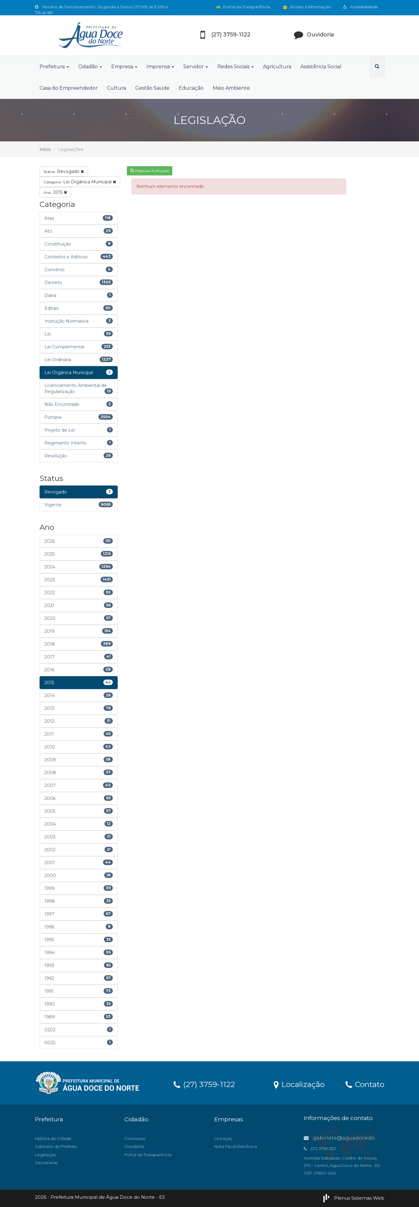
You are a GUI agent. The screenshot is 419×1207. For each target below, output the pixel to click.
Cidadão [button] (90, 66)
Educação (191, 88)
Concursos (134, 1138)
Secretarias (46, 1162)
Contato (364, 1084)
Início (45, 149)
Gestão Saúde (152, 88)
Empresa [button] (124, 66)
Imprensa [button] (160, 66)
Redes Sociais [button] (235, 66)
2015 (55, 192)
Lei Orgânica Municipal (80, 182)
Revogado (64, 171)
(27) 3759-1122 (204, 1084)
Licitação (223, 1138)
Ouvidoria (134, 1146)
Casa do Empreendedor (69, 88)
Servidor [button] (195, 66)
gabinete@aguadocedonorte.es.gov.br (358, 1138)
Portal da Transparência (242, 6)
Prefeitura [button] (54, 66)
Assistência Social (320, 66)
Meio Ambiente (231, 88)
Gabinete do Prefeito (56, 1146)
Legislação (45, 1154)
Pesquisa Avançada (149, 170)
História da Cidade (53, 1138)
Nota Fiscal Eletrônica (235, 1146)
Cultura (116, 88)
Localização (299, 1084)
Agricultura (277, 66)
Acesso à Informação (306, 6)
